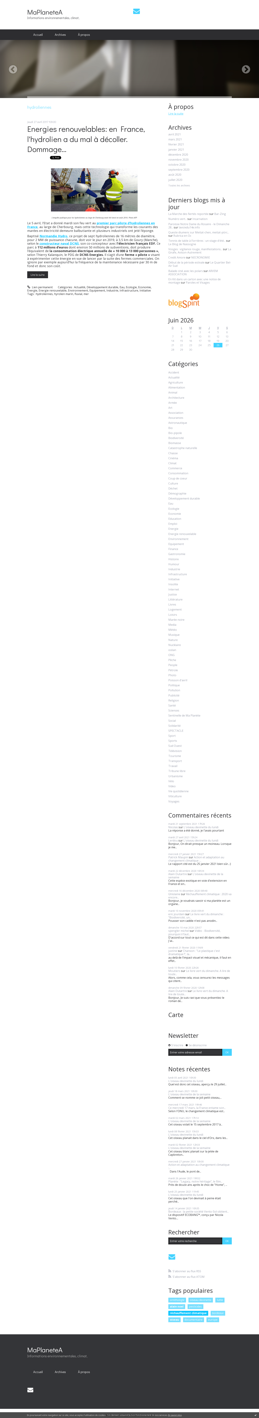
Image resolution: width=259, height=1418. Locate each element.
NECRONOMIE (200, 257)
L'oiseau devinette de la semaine (195, 875)
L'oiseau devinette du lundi (201, 827)
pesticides (195, 1306)
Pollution (174, 690)
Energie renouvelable (53, 290)
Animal (172, 392)
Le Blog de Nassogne (182, 244)
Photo (172, 675)
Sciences (173, 710)
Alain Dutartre (177, 874)
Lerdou (173, 840)
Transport (175, 761)
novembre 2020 (178, 159)
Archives (60, 35)
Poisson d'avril (177, 680)
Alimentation (176, 387)
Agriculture (175, 382)
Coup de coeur (177, 478)
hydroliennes (44, 294)
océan (172, 650)
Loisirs (172, 614)
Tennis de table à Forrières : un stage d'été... (196, 241)
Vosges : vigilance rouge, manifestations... (195, 249)
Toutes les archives (179, 185)
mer (86, 294)
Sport (172, 735)
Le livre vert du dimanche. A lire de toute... (199, 972)
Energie (32, 290)
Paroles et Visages (198, 282)
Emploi (172, 523)
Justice (172, 594)
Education (174, 518)
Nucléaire (174, 645)
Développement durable (102, 287)
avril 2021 (174, 134)
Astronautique (177, 422)
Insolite (173, 584)
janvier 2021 (176, 149)
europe (213, 1320)
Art (170, 407)
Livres (172, 604)
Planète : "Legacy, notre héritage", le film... (195, 1181)
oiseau (174, 1320)
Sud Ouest (175, 745)
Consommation (178, 473)
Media (172, 624)
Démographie (177, 493)
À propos (84, 35)
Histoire (173, 559)
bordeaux (218, 1313)
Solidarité (174, 725)
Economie (144, 287)
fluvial (78, 294)
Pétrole (173, 670)
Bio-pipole (175, 433)
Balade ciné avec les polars (185, 271)
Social (172, 720)
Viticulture (175, 796)
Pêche (172, 660)
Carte (175, 1015)
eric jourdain (176, 914)
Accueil (38, 35)
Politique (174, 685)
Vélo (171, 781)
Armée (172, 402)
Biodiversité (176, 438)
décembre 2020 (178, 154)
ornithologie (177, 1300)
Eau (122, 287)
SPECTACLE (175, 730)
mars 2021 (175, 139)
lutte (220, 1300)
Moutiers (174, 971)
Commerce (175, 468)
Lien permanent (40, 287)
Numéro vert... (177, 219)
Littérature (175, 599)
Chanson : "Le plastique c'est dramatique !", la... (194, 952)
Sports (172, 740)
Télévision (175, 751)
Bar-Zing (220, 214)
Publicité (173, 695)
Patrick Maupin (178, 857)
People (172, 665)
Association (175, 412)
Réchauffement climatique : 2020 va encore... (199, 895)
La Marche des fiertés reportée (188, 214)
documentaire (193, 1320)
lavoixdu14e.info (189, 227)
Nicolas (173, 827)
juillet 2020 (175, 180)
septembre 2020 (178, 169)
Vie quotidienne (178, 791)
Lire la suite (38, 274)
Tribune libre (176, 771)
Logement (175, 609)
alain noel (177, 1306)
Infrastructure (129, 290)
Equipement (97, 290)
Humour (173, 564)
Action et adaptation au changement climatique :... (196, 858)
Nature (173, 640)
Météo (172, 629)
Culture (173, 483)
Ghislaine (174, 894)
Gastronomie (176, 554)
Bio (170, 428)
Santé (172, 705)
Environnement (78, 290)
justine (172, 951)
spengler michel (178, 931)
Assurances (175, 417)
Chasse (173, 453)
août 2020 (174, 174)
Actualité (79, 287)
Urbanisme (175, 776)
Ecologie (131, 287)
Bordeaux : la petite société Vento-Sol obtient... (198, 1211)
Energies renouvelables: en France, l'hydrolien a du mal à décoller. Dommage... (86, 139)
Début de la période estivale (186, 262)
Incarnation (200, 219)
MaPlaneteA (44, 11)
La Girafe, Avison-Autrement (199, 250)
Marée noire (176, 619)
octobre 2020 (176, 164)
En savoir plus (175, 1415)
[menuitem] (38, 34)
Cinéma (173, 458)
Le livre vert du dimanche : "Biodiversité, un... (196, 915)
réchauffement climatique (188, 1313)
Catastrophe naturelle (182, 448)
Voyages (173, 801)
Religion (173, 700)
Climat (172, 463)
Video (172, 786)
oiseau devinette (200, 1300)
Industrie (112, 290)
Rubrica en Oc (182, 236)
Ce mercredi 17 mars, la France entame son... (197, 1108)
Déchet (173, 488)
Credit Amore (176, 257)
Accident (173, 372)
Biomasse (174, 443)
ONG (171, 655)
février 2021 (176, 144)
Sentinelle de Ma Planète (184, 715)
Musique (174, 634)
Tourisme (174, 756)
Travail (172, 766)
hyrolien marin (63, 294)
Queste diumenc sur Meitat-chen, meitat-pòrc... (198, 232)
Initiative (145, 290)
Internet (173, 589)
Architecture (176, 397)
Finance (173, 549)
